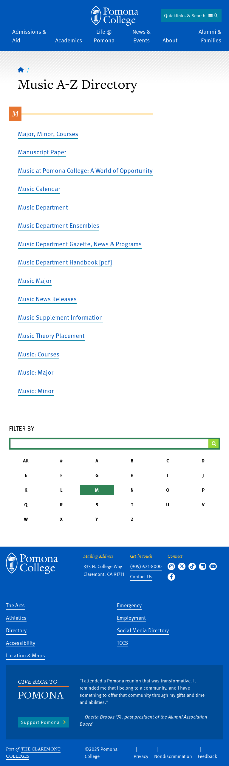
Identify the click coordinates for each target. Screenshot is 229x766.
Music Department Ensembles (58, 225)
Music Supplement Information (60, 317)
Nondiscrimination (173, 756)
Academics (68, 40)
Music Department (43, 207)
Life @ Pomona (104, 35)
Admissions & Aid (29, 35)
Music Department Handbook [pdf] (65, 262)
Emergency (129, 605)
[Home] (21, 69)
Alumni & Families (210, 35)
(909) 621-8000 (146, 566)
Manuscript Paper (42, 151)
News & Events (141, 35)
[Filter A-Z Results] (109, 443)
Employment (131, 617)
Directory (16, 630)
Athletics (16, 617)
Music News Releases (47, 298)
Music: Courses (38, 354)
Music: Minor (36, 390)
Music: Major (35, 372)
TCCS (122, 643)
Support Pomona (40, 722)
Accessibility (20, 643)
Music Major (35, 280)
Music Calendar (39, 188)
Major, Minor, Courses (48, 133)
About (170, 40)
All (26, 460)
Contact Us (141, 576)
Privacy (141, 756)
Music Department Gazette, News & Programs (80, 243)
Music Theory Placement (51, 335)
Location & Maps (25, 655)
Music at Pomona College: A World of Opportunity (85, 170)
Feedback (207, 756)
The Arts (15, 605)
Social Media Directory (143, 630)
